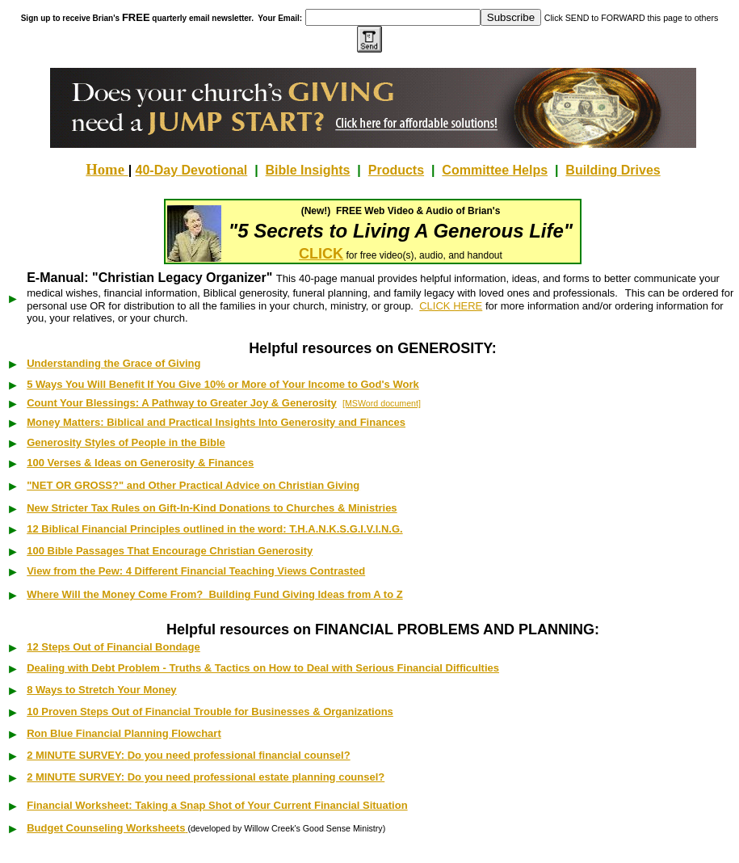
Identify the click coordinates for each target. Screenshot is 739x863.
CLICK (321, 254)
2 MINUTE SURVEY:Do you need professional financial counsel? (188, 755)
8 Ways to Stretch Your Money (101, 690)
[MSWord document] (381, 403)
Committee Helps (495, 170)
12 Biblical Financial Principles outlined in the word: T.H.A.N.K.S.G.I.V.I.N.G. (214, 529)
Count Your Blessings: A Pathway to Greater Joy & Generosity (182, 403)
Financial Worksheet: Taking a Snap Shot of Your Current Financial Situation (217, 805)
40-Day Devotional (192, 170)
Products (396, 170)
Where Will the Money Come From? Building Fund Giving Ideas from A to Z (214, 594)
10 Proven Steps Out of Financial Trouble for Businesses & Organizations (210, 711)
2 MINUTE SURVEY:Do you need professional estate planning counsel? (205, 777)
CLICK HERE (450, 306)
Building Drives (612, 170)
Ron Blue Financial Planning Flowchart (124, 733)
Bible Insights (308, 170)
